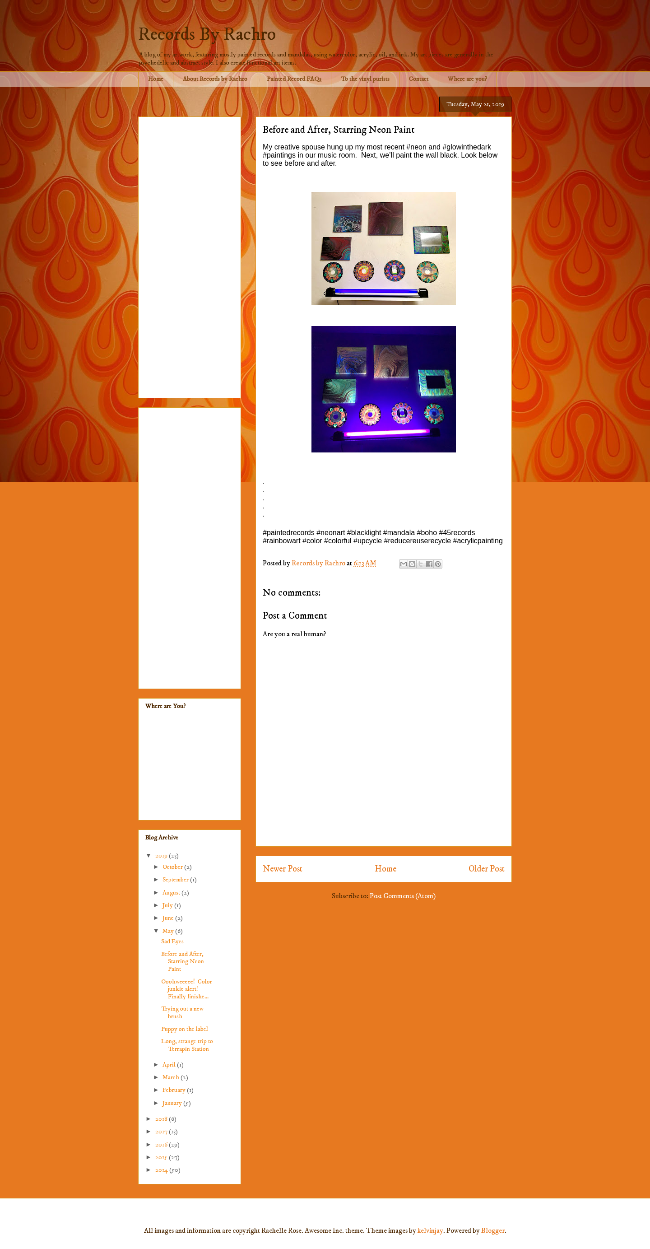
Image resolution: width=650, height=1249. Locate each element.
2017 (162, 1132)
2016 (162, 1145)
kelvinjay (430, 1230)
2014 (162, 1170)
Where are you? (467, 79)
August (171, 893)
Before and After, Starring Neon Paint (182, 962)
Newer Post (282, 868)
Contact (418, 79)
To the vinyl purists (365, 79)
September (176, 880)
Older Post (487, 868)
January (172, 1103)
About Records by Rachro (215, 79)
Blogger (493, 1230)
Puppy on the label (184, 1029)
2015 (162, 1157)
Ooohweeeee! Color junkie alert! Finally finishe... (186, 989)
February (174, 1090)
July (168, 905)
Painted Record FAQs (294, 79)
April (169, 1065)
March (171, 1077)
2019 (162, 856)
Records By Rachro (207, 34)
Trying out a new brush (182, 1013)
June (168, 918)
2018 (162, 1119)
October (173, 867)
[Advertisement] (189, 255)
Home (155, 79)
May (168, 931)
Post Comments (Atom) (403, 895)
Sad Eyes (172, 941)
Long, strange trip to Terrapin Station (187, 1045)
